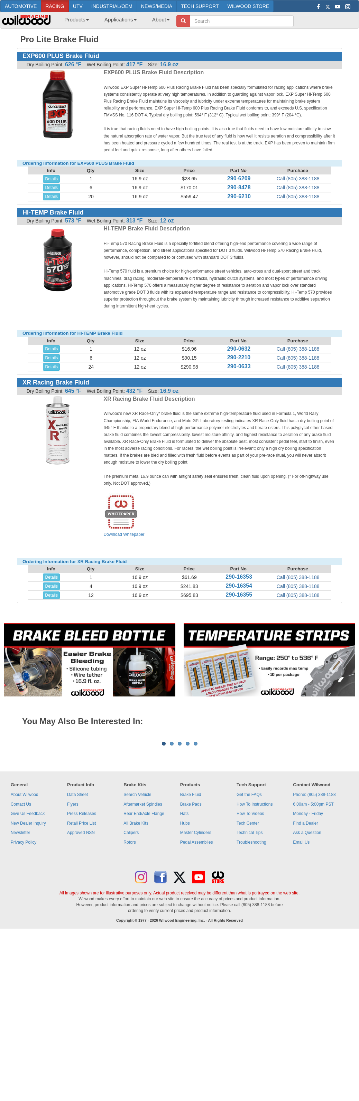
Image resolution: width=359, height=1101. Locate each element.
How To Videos (250, 899)
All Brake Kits (135, 909)
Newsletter (20, 918)
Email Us (301, 928)
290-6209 (239, 178)
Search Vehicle (137, 880)
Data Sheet (77, 880)
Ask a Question (307, 918)
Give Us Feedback (28, 899)
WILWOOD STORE (248, 6)
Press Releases (81, 899)
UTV (78, 6)
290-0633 (239, 366)
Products (76, 19)
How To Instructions (255, 890)
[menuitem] (74, 21)
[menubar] (114, 21)
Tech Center (248, 909)
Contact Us (21, 890)
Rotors (129, 928)
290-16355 (239, 595)
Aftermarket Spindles (142, 890)
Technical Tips (250, 918)
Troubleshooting (251, 928)
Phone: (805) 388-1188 (314, 880)
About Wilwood (24, 880)
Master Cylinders (195, 918)
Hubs (185, 909)
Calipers (131, 918)
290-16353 (238, 577)
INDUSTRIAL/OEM (111, 6)
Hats (184, 899)
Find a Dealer (305, 909)
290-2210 (239, 357)
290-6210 (239, 196)
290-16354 (238, 586)
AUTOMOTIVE (21, 6)
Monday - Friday (308, 899)
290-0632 (239, 349)
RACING (54, 6)
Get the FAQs (249, 880)
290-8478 (239, 187)
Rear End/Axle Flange (143, 899)
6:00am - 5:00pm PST (313, 890)
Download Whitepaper (124, 515)
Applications (120, 19)
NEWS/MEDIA (156, 6)
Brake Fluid (190, 880)
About (160, 19)
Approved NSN (81, 918)
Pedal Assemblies (196, 928)
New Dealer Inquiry (28, 909)
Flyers (73, 890)
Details (51, 179)
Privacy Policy (24, 928)
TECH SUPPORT (200, 6)
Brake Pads (191, 890)
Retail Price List (81, 909)
